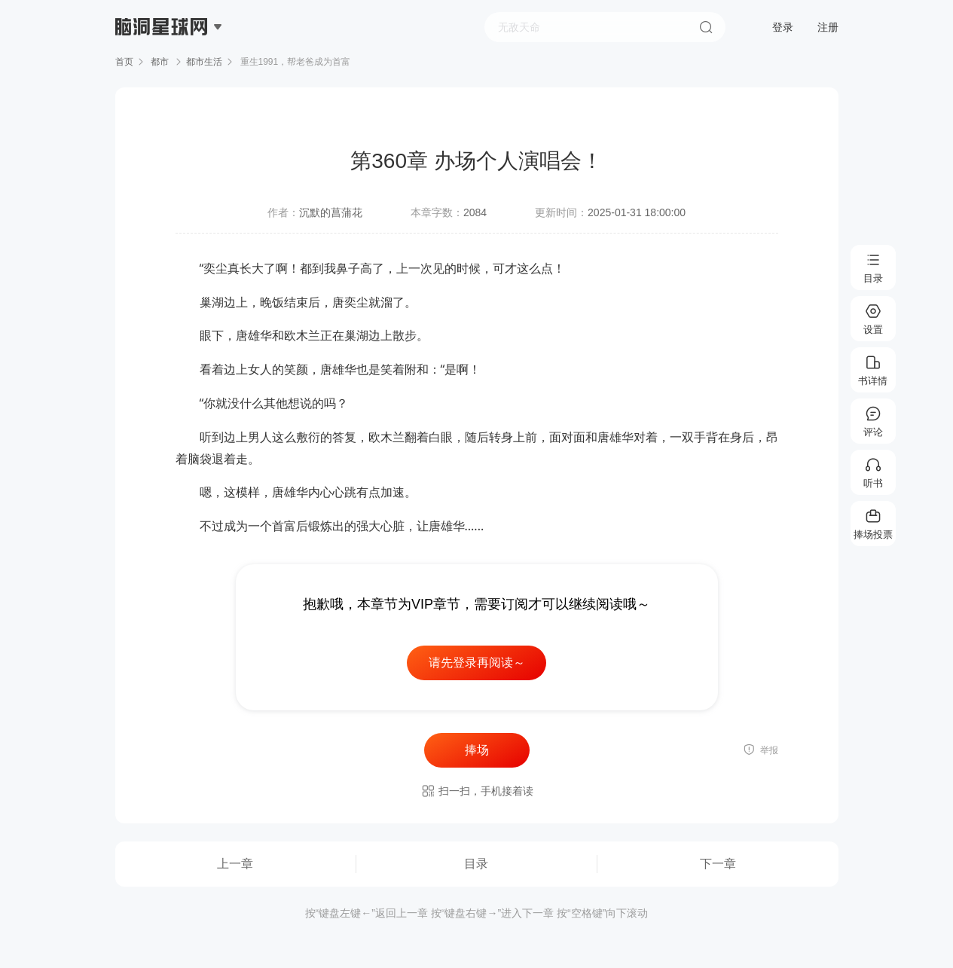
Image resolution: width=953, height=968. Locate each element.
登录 (782, 27)
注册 (827, 27)
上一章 (235, 863)
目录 (476, 863)
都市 (160, 61)
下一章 (718, 863)
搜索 (705, 27)
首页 (124, 61)
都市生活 (204, 61)
